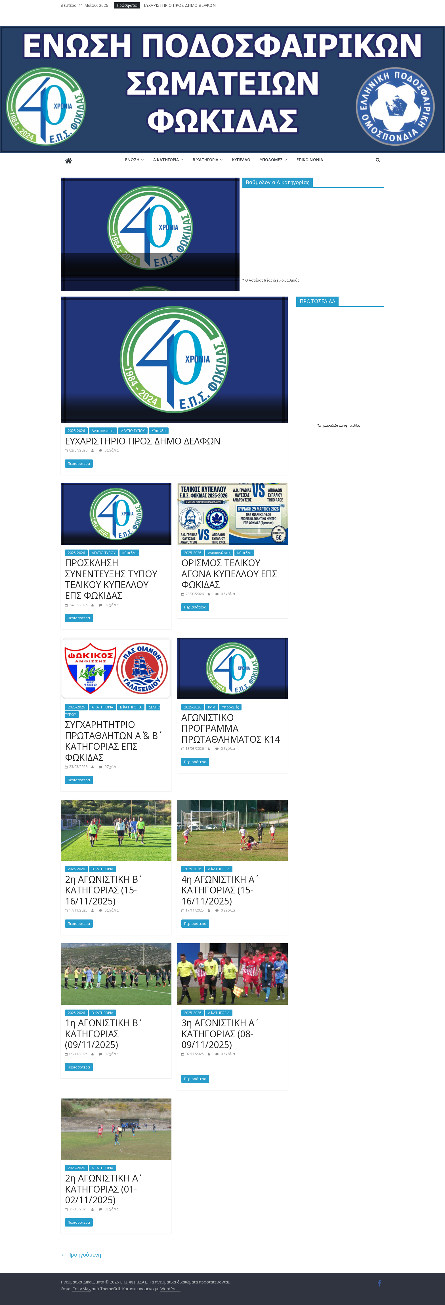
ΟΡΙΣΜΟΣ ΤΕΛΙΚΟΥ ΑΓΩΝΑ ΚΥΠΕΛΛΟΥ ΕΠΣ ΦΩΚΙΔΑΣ (229, 572)
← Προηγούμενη (81, 1253)
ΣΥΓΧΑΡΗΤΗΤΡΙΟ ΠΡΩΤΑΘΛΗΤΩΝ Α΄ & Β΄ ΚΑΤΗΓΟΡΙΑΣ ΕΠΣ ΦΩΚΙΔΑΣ (111, 739)
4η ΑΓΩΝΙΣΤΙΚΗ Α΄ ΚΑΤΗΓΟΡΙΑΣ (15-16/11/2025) (217, 889)
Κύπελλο (241, 159)
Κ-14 (211, 706)
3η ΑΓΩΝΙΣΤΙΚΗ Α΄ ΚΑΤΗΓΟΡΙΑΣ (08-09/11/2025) (217, 1032)
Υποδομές (271, 159)
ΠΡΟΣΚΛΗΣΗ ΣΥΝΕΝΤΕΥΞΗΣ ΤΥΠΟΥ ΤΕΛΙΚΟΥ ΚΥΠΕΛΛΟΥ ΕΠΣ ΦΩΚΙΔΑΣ (111, 577)
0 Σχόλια (109, 448)
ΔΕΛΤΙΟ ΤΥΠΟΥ (133, 429)
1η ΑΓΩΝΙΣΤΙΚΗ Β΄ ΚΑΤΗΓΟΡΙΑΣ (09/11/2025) (101, 1032)
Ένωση (132, 159)
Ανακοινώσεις (103, 429)
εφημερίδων (352, 424)
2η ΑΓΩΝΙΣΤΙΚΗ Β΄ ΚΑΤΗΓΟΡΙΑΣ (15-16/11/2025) (101, 889)
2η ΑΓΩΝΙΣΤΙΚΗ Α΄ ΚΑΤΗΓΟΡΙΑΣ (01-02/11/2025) (101, 1188)
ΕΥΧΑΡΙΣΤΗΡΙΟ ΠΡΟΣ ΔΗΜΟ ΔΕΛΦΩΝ (180, 5)
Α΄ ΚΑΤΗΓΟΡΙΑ (166, 159)
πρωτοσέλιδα (330, 424)
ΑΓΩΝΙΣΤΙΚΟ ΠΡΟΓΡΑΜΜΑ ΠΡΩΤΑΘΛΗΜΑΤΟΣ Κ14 (230, 727)
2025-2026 (76, 429)
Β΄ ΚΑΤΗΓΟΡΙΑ (205, 159)
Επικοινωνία (310, 159)
